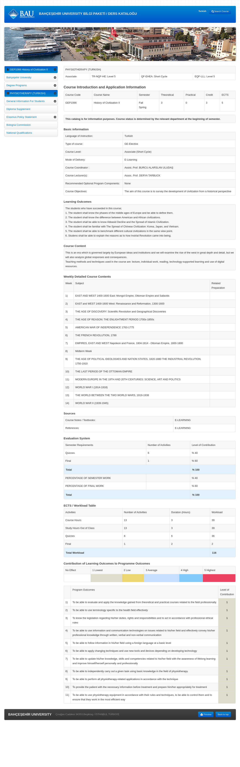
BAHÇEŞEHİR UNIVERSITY (30, 714)
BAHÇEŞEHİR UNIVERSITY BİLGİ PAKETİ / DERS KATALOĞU (72, 14)
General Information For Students (26, 101)
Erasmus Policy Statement (22, 116)
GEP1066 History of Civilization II (27, 69)
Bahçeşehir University (19, 77)
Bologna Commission (19, 124)
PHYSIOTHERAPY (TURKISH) (26, 93)
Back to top (223, 714)
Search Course (220, 11)
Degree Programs (17, 85)
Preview (205, 714)
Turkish (202, 11)
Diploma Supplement (18, 109)
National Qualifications (19, 132)
